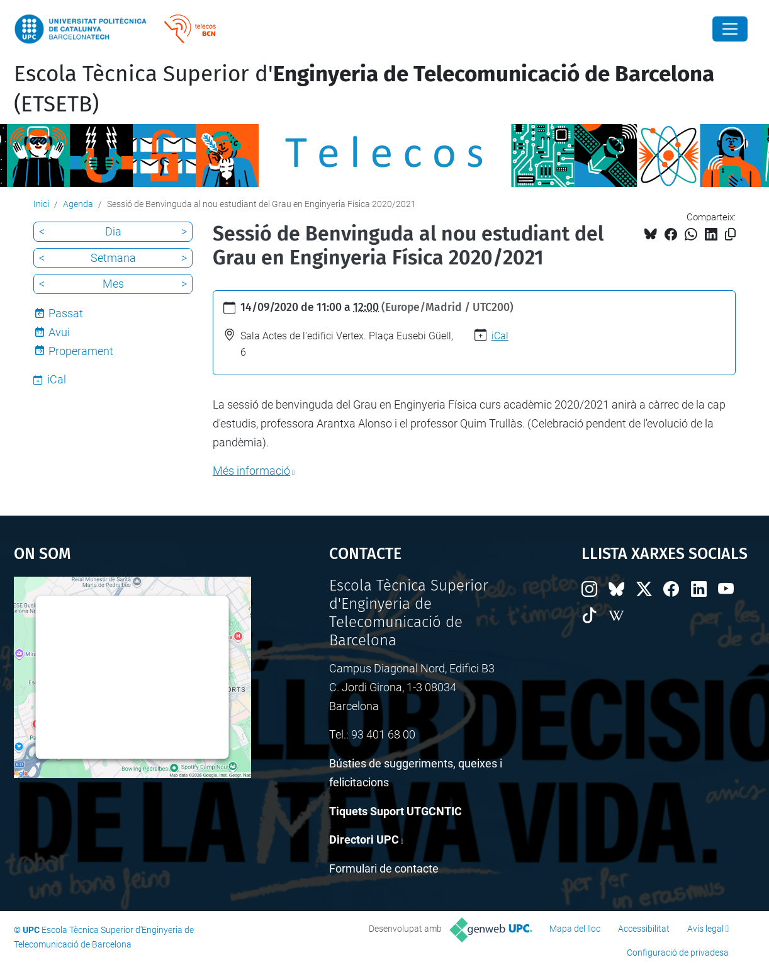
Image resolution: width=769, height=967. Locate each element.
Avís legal (705, 929)
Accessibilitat (644, 929)
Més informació (251, 470)
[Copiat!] (730, 234)
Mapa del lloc (574, 929)
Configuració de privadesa (678, 952)
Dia (113, 231)
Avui (59, 332)
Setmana (113, 257)
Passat (65, 313)
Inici (41, 204)
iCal (499, 336)
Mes (113, 283)
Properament (80, 351)
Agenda (78, 204)
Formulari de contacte (384, 868)
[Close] (730, 29)
